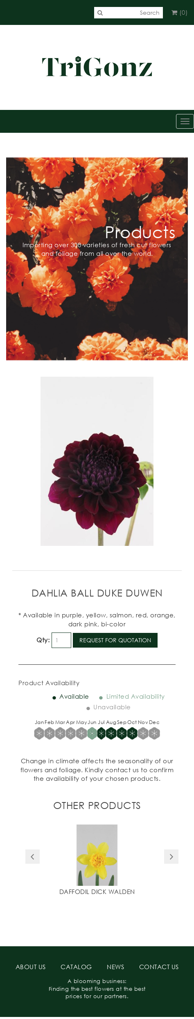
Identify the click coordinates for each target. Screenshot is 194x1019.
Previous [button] (32, 856)
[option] (97, 861)
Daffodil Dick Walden (97, 891)
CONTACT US (159, 967)
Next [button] (171, 856)
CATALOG (76, 967)
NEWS (115, 967)
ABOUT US (31, 967)
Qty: (43, 640)
